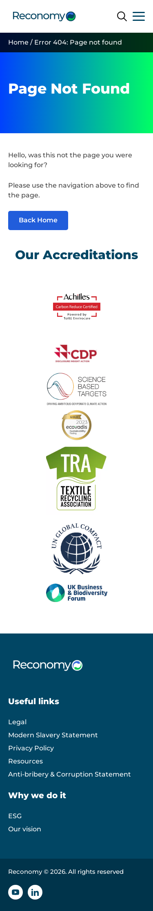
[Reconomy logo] (44, 16)
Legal (17, 722)
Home (18, 42)
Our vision (24, 829)
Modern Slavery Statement (53, 735)
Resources (25, 761)
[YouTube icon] (15, 892)
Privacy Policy (31, 748)
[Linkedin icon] (35, 892)
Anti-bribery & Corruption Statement (69, 774)
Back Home (38, 220)
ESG (15, 816)
